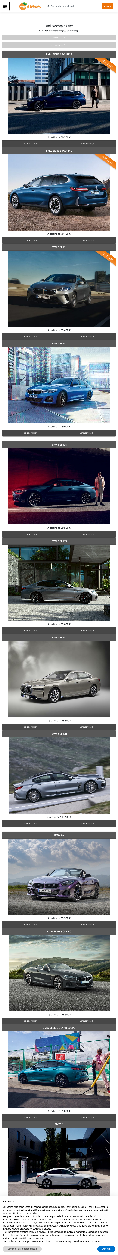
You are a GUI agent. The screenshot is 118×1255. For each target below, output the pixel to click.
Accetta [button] (106, 1249)
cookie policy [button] (31, 1213)
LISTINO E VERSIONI (87, 144)
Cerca (107, 6)
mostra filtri (59, 45)
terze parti (51, 1216)
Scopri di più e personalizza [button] (22, 1249)
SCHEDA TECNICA (30, 144)
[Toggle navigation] (5, 6)
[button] (113, 1201)
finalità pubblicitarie (12, 1225)
